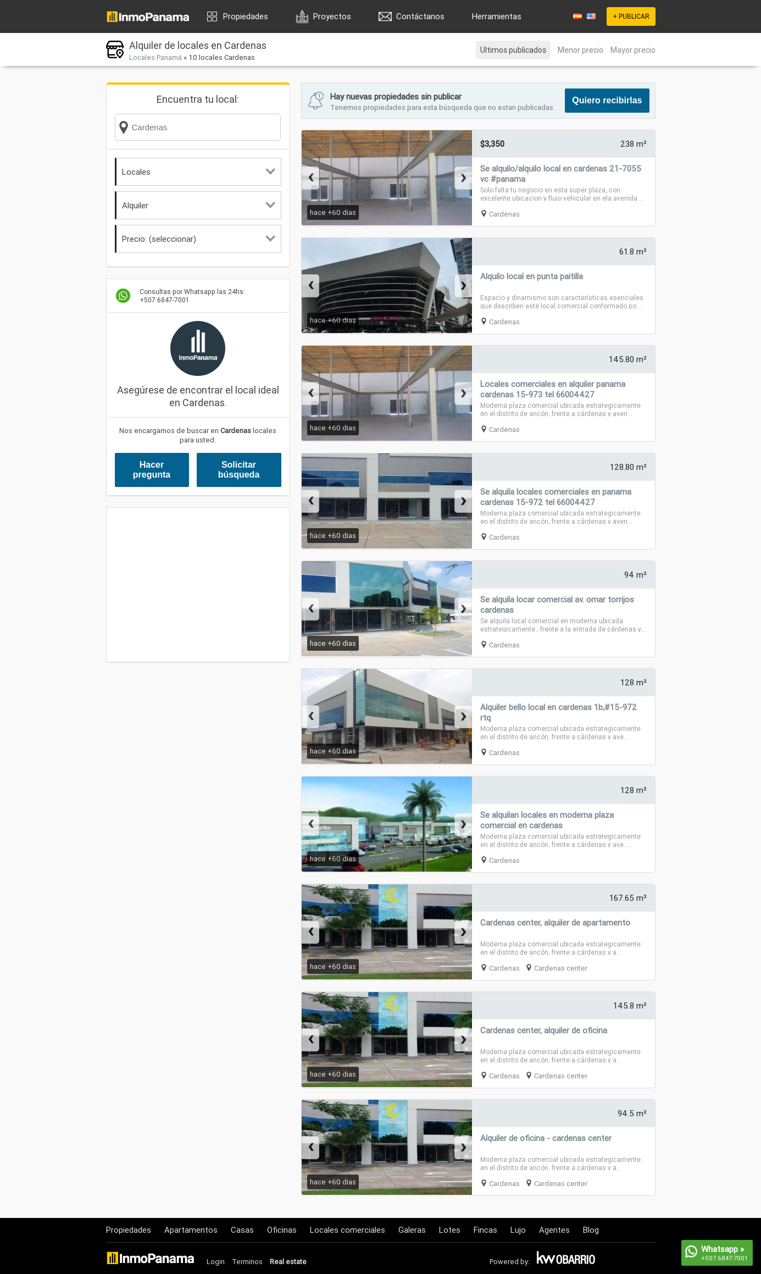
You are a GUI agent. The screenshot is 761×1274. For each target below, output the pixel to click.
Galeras (412, 1230)
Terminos (247, 1261)
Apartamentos (191, 1230)
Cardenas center (560, 968)
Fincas (485, 1230)
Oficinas (282, 1230)
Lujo (518, 1230)
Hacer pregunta (151, 469)
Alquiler (198, 205)
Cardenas (504, 214)
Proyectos (332, 16)
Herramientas (496, 16)
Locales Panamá (155, 57)
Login (216, 1261)
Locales (198, 172)
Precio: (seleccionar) (198, 239)
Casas (242, 1230)
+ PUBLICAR (631, 16)
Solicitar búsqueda (239, 469)
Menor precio (580, 50)
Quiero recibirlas (607, 100)
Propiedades (245, 16)
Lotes (449, 1230)
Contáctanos (420, 16)
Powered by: (510, 1261)
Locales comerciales (347, 1230)
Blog (591, 1230)
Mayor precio (633, 50)
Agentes (554, 1230)
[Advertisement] (198, 584)
